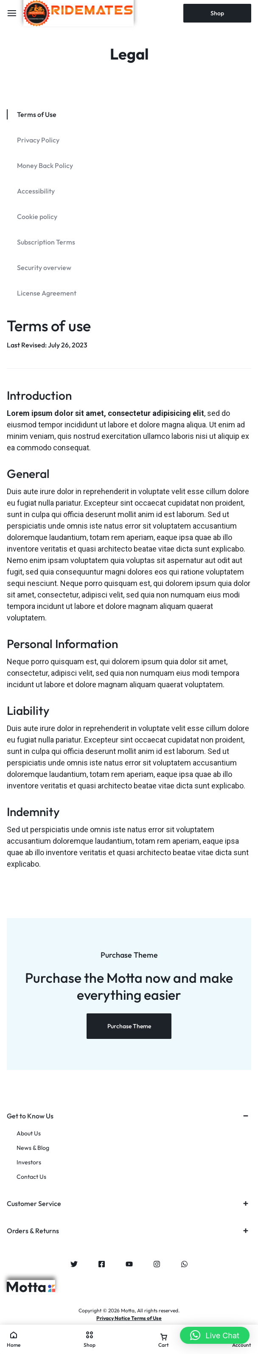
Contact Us (31, 1176)
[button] (215, 1335)
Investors (29, 1162)
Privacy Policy (38, 140)
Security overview (44, 267)
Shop (217, 13)
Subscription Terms (46, 242)
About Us (29, 1133)
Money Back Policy (45, 165)
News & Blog (33, 1148)
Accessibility (36, 191)
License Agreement (46, 293)
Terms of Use (36, 114)
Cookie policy (37, 216)
